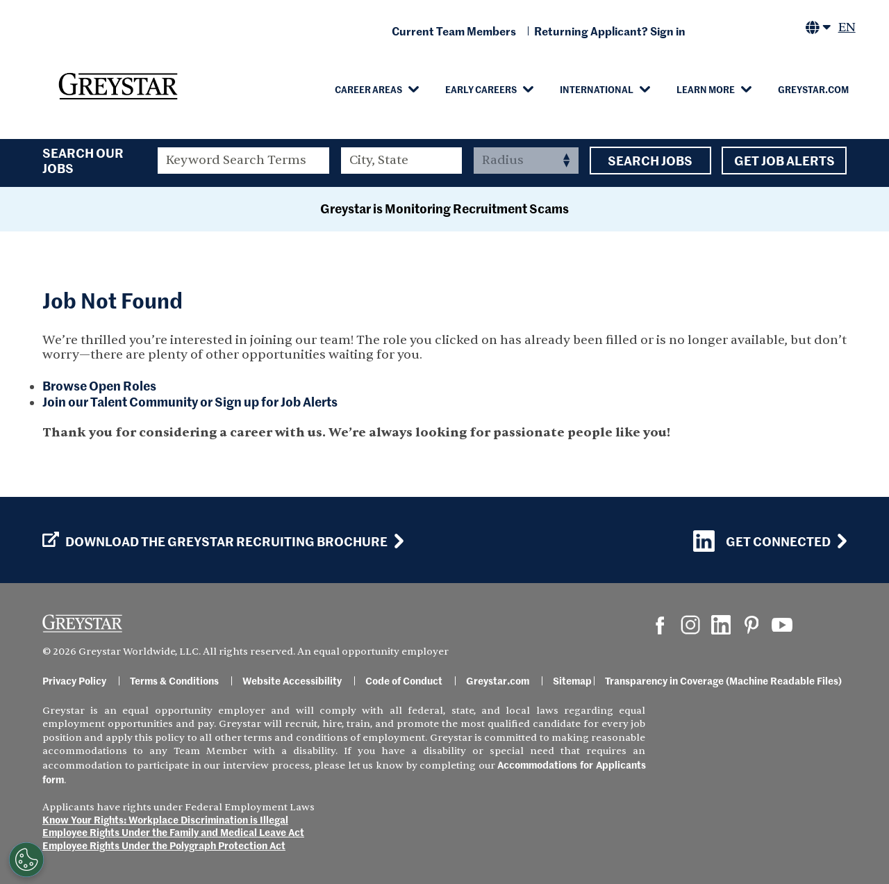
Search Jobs (650, 160)
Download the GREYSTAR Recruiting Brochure (215, 541)
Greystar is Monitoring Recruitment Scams (444, 208)
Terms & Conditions (174, 680)
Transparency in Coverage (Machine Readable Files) (723, 680)
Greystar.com (813, 89)
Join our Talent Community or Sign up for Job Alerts (190, 401)
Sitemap (572, 680)
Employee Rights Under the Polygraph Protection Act (163, 845)
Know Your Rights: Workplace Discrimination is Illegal (165, 819)
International (596, 89)
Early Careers (481, 89)
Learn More (705, 89)
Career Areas (368, 89)
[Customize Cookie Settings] (25, 859)
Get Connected (762, 541)
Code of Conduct (403, 680)
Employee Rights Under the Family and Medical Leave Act (173, 832)
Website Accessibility (292, 680)
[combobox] (401, 160)
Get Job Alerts (784, 160)
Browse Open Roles (99, 385)
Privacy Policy (74, 680)
